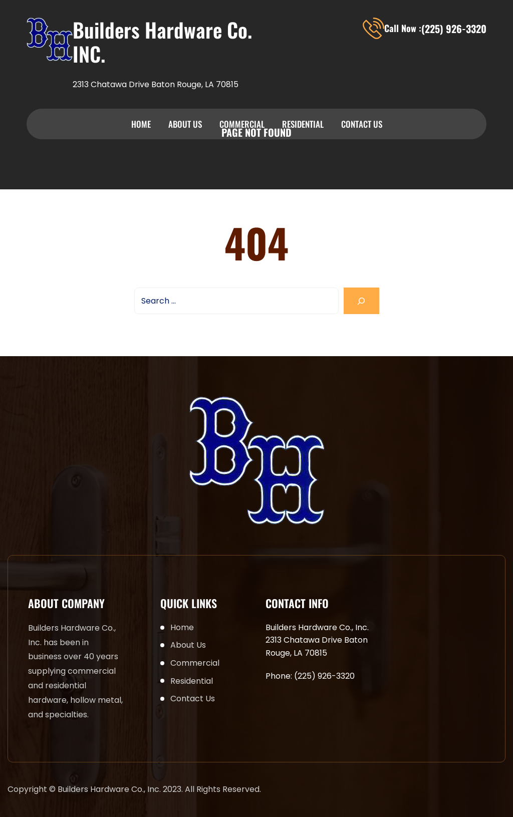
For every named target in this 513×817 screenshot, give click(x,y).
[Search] (361, 301)
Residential (303, 124)
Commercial (242, 124)
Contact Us (361, 124)
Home (141, 124)
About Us (185, 124)
